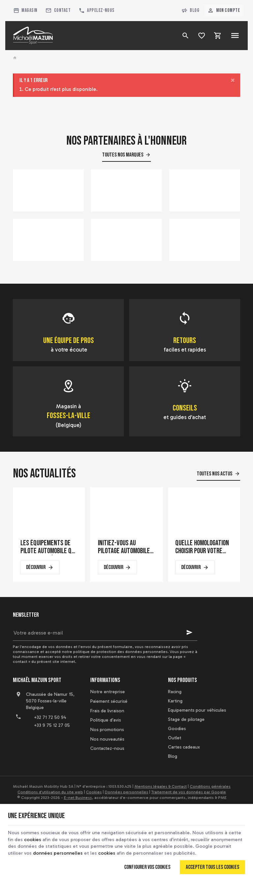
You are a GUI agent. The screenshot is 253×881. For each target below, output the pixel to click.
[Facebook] (19, 742)
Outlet (174, 738)
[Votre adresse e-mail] (105, 632)
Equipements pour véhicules (197, 710)
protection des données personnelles (132, 651)
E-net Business (78, 797)
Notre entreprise (107, 692)
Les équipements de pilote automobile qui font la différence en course (48, 547)
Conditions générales (210, 786)
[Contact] (58, 10)
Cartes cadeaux (184, 747)
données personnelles (96, 852)
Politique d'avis (105, 720)
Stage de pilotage (186, 719)
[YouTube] (33, 742)
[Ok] (189, 632)
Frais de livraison (107, 711)
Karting (175, 701)
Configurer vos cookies (147, 866)
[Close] (232, 80)
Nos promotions (107, 729)
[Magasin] (25, 10)
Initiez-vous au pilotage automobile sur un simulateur (124, 547)
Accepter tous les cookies (212, 866)
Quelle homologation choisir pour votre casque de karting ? (202, 547)
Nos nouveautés (107, 739)
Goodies (177, 728)
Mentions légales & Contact (160, 786)
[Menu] (235, 35)
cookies (33, 838)
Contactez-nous (107, 748)
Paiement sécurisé (108, 701)
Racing (175, 692)
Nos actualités (44, 473)
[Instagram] (48, 742)
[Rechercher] (186, 35)
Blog (190, 10)
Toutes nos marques (122, 155)
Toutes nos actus (214, 473)
